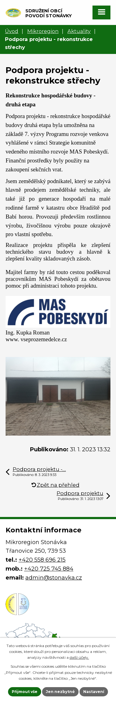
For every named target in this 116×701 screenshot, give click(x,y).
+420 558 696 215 (42, 559)
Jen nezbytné (60, 691)
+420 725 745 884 (48, 568)
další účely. (79, 657)
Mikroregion (42, 31)
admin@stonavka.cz (53, 577)
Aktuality (79, 31)
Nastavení (93, 691)
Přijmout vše (24, 691)
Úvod (11, 31)
